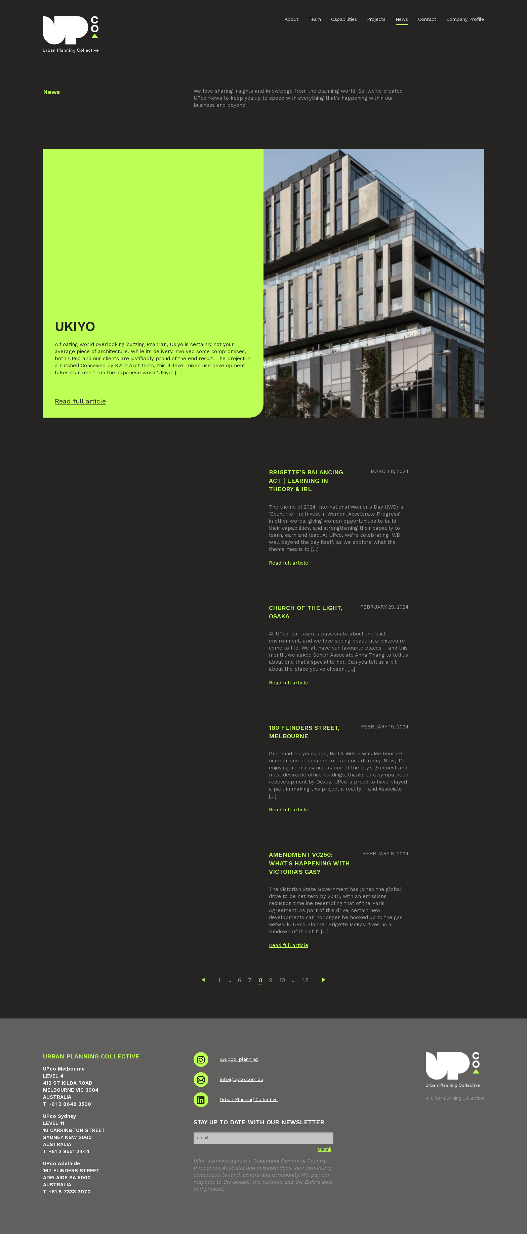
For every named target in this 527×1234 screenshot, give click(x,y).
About (291, 19)
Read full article (288, 563)
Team (315, 19)
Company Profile (465, 19)
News (402, 19)
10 (282, 980)
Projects (376, 19)
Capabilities (344, 19)
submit (324, 1149)
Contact (427, 19)
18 (305, 980)
